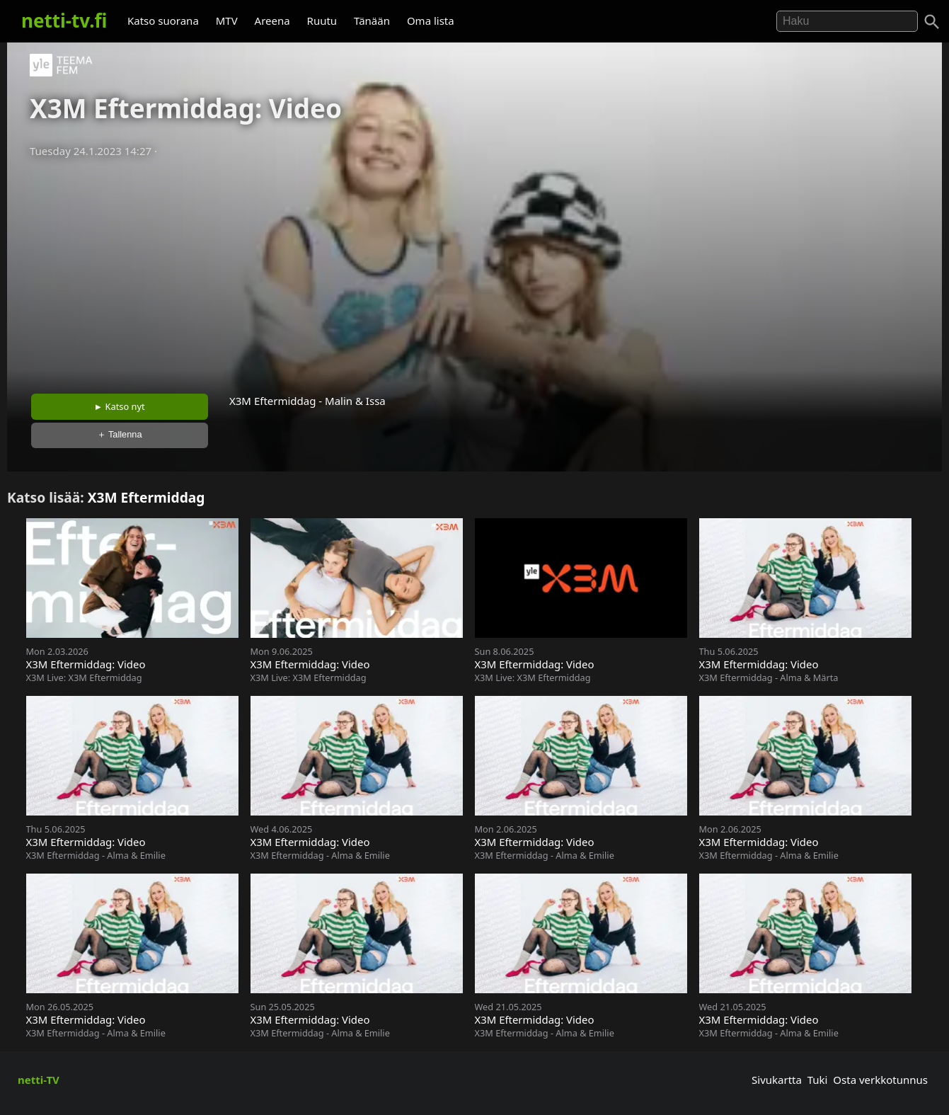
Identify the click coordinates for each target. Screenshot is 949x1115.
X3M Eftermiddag (146, 497)
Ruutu (322, 20)
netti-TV (38, 1080)
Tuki (817, 1080)
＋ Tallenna (119, 434)
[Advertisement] (474, 271)
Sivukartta (777, 1080)
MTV (227, 20)
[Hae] (847, 21)
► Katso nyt (119, 406)
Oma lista (430, 20)
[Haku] (932, 22)
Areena (272, 20)
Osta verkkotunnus (880, 1080)
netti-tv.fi (64, 20)
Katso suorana (163, 20)
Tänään (372, 20)
